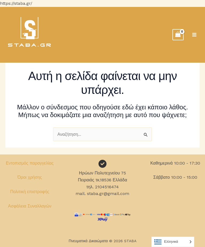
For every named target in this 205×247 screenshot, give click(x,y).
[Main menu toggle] (194, 34)
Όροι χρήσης (29, 177)
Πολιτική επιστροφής (29, 191)
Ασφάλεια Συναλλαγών (30, 206)
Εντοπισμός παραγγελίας (30, 163)
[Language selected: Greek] (172, 242)
